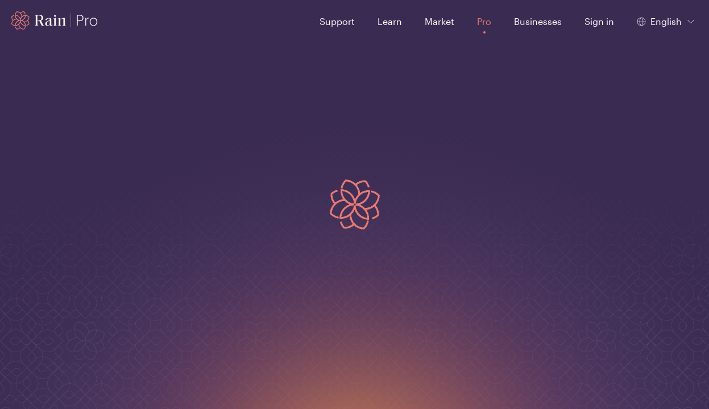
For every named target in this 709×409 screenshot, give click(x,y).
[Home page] (54, 20)
